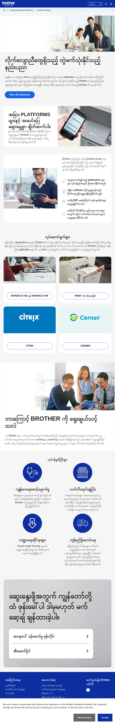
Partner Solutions (44, 10)
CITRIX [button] (30, 346)
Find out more (84, 717)
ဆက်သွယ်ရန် (9, 693)
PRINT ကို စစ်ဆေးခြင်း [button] (85, 296)
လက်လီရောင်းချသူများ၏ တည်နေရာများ (53, 689)
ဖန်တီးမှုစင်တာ (45, 693)
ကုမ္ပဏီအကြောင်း (10, 685)
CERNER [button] (85, 346)
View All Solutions (19, 94)
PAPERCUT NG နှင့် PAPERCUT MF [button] (29, 296)
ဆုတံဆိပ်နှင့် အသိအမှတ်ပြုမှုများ (15, 689)
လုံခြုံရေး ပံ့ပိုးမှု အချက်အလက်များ (51, 697)
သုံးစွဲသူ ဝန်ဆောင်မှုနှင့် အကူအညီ (51, 685)
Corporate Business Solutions (21, 10)
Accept (105, 717)
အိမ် (4, 10)
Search (105, 3)
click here (88, 707)
